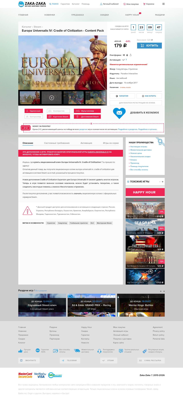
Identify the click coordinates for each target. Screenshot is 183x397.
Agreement (158, 327)
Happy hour (132, 15)
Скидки (104, 15)
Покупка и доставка (122, 339)
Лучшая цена (27, 351)
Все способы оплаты (139, 169)
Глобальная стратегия (79, 223)
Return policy (158, 335)
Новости (85, 342)
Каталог (75, 4)
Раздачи (160, 15)
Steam (37, 26)
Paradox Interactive (129, 73)
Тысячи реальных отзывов (131, 351)
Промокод (134, 163)
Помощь (86, 4)
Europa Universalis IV (98, 152)
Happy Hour (86, 327)
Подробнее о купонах (147, 129)
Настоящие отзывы (138, 146)
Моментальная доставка (141, 150)
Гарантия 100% (45, 351)
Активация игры (120, 331)
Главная (23, 15)
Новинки (49, 15)
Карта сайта (118, 342)
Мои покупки (132, 4)
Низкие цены (136, 153)
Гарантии (65, 4)
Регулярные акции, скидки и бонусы (156, 351)
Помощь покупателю (139, 166)
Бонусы (133, 160)
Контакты (85, 339)
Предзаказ (77, 15)
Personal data (159, 339)
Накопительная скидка (140, 156)
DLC (92, 223)
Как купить (150, 96)
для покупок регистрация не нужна (137, 103)
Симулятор (62, 223)
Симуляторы (122, 69)
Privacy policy (159, 331)
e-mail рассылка (153, 360)
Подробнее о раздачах (127, 129)
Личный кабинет (111, 4)
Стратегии (133, 69)
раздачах (83, 129)
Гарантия (123, 96)
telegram (72, 360)
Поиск (55, 4)
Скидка (84, 331)
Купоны (53, 331)
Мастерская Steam (104, 223)
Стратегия (51, 223)
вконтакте (30, 360)
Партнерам (55, 339)
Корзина (150, 4)
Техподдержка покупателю (109, 351)
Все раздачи (41, 290)
